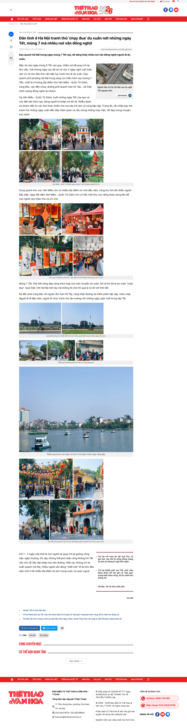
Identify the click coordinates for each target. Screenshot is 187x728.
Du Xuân (44, 635)
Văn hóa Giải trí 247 (28, 24)
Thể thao (36, 19)
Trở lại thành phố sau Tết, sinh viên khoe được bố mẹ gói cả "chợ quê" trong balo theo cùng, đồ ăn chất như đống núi (115, 574)
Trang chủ (13, 24)
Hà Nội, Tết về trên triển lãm (111, 586)
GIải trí (108, 19)
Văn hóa (86, 19)
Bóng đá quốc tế (70, 19)
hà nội (32, 635)
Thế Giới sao (121, 19)
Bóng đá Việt (51, 19)
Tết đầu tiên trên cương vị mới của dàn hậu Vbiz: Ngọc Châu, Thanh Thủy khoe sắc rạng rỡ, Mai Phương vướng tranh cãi (72, 619)
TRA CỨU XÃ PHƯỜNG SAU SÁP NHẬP (142, 1)
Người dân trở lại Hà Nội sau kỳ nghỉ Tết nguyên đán (115, 89)
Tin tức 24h (22, 19)
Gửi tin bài (165, 1)
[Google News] (116, 50)
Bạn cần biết (137, 19)
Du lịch (97, 19)
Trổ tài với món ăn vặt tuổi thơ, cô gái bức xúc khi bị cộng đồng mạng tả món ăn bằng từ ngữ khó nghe (115, 559)
